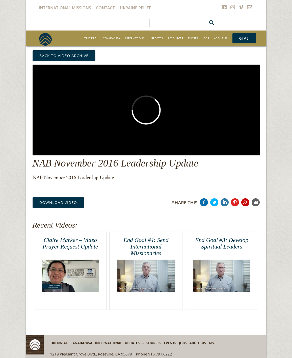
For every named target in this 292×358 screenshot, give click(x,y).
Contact (105, 8)
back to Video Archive (64, 55)
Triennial (91, 38)
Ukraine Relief (135, 8)
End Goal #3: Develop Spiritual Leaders (221, 243)
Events (193, 38)
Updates (157, 38)
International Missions (65, 8)
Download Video (58, 202)
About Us (220, 38)
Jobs (206, 38)
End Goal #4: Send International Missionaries (146, 246)
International (135, 38)
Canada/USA (111, 38)
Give (244, 38)
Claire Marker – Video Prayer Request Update (70, 243)
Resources (175, 38)
